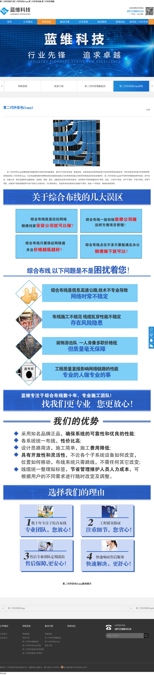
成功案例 (102, 22)
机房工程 (59, 86)
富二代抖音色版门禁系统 (32, 653)
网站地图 (3, 673)
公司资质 (83, 22)
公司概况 (28, 22)
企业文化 (3, 638)
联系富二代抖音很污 (139, 23)
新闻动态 (120, 22)
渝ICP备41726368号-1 (52, 667)
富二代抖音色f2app (16, 608)
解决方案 (65, 22)
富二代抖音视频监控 (95, 86)
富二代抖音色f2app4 (145, 608)
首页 (9, 22)
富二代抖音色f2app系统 (131, 86)
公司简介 (3, 634)
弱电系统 (46, 22)
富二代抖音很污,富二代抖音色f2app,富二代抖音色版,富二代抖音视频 (27, 1)
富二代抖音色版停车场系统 (33, 649)
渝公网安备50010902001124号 (74, 667)
